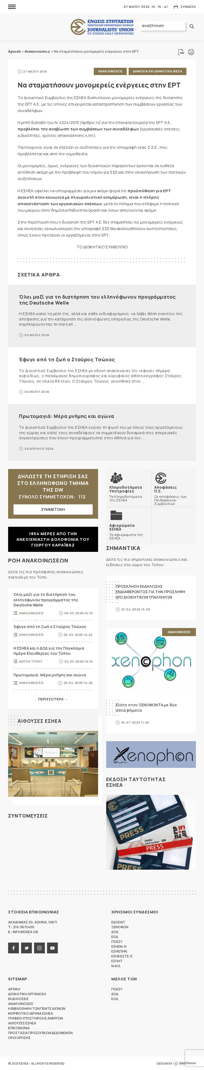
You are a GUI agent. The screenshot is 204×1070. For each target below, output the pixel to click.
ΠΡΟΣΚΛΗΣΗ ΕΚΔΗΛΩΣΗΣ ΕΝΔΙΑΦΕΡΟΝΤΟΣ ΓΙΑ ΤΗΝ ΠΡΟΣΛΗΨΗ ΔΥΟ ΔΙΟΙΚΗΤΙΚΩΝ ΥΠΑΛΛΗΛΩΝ (150, 591)
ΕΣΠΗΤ (117, 960)
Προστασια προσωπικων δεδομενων (40, 1032)
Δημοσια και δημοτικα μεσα (157, 71)
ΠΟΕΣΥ (116, 941)
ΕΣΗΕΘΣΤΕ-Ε (121, 956)
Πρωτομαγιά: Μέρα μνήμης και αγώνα (66, 416)
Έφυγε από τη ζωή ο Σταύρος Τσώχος (67, 359)
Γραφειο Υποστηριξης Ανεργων (35, 1018)
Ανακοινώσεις (37, 51)
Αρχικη (14, 989)
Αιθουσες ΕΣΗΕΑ (40, 720)
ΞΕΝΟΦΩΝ (119, 926)
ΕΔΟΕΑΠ (118, 922)
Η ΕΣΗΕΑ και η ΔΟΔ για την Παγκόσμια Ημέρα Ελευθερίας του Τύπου (49, 650)
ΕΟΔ (114, 936)
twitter (26, 947)
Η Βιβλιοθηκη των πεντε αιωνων (36, 1008)
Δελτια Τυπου (30, 661)
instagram (39, 947)
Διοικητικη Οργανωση (27, 993)
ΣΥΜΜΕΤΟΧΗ (53, 508)
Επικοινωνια (19, 1027)
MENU (12, 6)
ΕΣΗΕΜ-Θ (119, 946)
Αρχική (14, 51)
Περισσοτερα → (53, 698)
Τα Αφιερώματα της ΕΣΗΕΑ (128, 531)
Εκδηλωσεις (18, 998)
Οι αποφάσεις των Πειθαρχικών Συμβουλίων (173, 494)
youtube (52, 947)
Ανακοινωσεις (110, 71)
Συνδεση (188, 7)
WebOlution (184, 1063)
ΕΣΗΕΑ (102, 27)
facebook (13, 947)
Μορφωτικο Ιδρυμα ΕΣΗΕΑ (30, 1013)
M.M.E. (116, 965)
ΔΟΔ (114, 931)
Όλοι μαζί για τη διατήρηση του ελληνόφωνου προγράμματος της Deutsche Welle (97, 299)
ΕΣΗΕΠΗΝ (119, 951)
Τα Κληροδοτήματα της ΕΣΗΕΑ (128, 493)
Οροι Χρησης (19, 1037)
